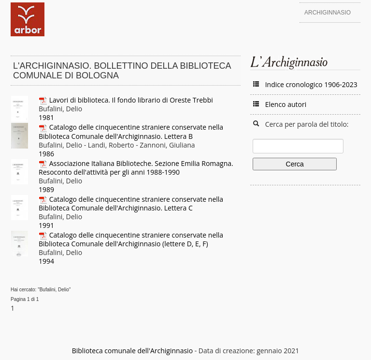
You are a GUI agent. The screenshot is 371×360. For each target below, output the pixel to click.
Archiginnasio (327, 12)
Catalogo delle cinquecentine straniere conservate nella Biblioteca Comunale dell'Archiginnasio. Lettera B (131, 131)
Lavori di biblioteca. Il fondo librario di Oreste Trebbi (131, 100)
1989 (46, 189)
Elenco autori (286, 104)
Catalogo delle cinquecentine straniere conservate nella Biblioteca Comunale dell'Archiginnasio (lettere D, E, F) (131, 239)
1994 (46, 261)
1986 (46, 153)
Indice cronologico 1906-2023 (311, 84)
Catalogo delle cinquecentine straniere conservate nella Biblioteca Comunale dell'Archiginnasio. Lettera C (131, 203)
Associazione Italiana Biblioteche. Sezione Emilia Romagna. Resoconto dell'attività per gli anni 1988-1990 (136, 168)
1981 (46, 117)
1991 (46, 225)
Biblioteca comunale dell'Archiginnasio (132, 350)
